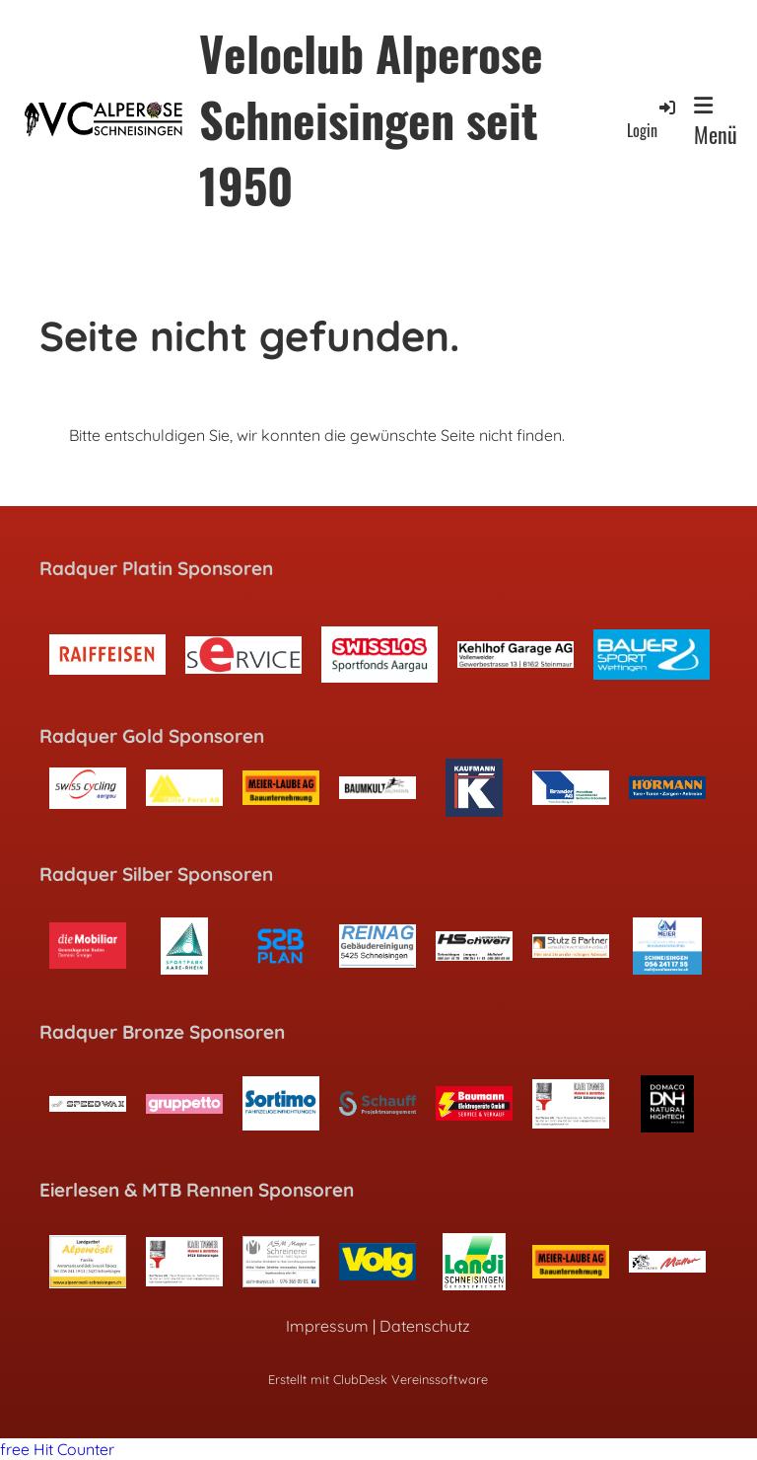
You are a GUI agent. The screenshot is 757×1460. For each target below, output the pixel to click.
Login (652, 119)
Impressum (327, 1326)
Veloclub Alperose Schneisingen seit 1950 (371, 119)
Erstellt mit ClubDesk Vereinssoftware (378, 1379)
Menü (715, 122)
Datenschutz (424, 1326)
